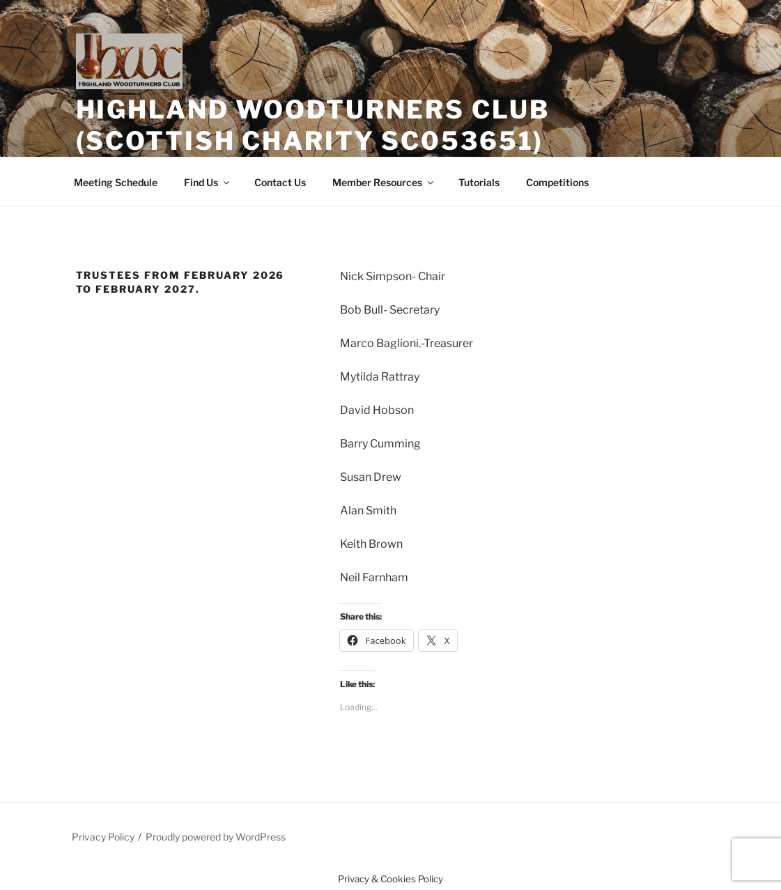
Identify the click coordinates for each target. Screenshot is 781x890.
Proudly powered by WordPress (216, 837)
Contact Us (280, 182)
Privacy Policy (103, 837)
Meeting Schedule (115, 182)
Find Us (207, 182)
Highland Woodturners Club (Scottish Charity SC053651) (313, 125)
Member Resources (383, 182)
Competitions (557, 182)
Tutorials (479, 182)
